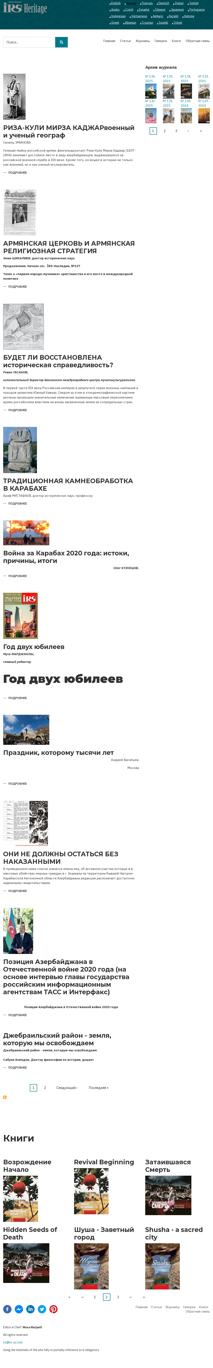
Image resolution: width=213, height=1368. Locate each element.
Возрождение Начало (27, 1166)
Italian (179, 3)
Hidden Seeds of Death (30, 1233)
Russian (131, 3)
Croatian (147, 23)
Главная (109, 41)
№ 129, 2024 (203, 103)
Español (144, 10)
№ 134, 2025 (186, 78)
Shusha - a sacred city (174, 1233)
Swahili (163, 23)
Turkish (194, 3)
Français (147, 3)
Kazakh (173, 16)
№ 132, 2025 (150, 103)
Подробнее (17, 173)
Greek (115, 23)
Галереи (160, 41)
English (116, 3)
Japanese (177, 10)
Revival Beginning (104, 1162)
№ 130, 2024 (186, 103)
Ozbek (178, 23)
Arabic (115, 10)
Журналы (143, 41)
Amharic (158, 16)
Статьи (125, 41)
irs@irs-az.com (13, 1342)
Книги (176, 41)
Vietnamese (139, 16)
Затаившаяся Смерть (168, 1166)
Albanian (130, 23)
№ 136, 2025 (150, 78)
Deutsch (163, 3)
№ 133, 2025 (203, 78)
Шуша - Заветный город (104, 1233)
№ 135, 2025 (168, 78)
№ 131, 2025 (168, 103)
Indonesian (118, 16)
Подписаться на (5, 1097)
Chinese (160, 10)
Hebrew (189, 16)
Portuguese (197, 10)
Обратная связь (198, 41)
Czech (129, 10)
